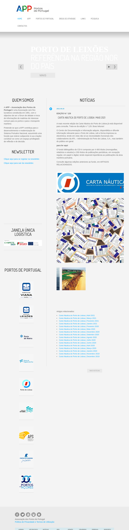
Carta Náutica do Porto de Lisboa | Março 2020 (77, 348)
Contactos (22, 26)
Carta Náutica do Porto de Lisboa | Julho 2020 (77, 340)
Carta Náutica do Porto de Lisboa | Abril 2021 (77, 315)
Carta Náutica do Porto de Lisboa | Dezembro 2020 (79, 332)
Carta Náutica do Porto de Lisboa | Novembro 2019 (79, 354)
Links (83, 18)
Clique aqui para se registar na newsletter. (22, 159)
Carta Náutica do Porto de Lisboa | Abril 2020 (77, 345)
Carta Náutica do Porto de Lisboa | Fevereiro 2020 (79, 326)
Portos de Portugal (45, 18)
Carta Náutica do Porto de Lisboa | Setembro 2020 (79, 335)
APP (29, 18)
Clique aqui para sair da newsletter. (19, 163)
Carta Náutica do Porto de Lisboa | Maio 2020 (77, 329)
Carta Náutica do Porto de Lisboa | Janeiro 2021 (78, 324)
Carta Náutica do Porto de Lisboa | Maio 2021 (81, 117)
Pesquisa (95, 18)
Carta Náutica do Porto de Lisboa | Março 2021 (77, 318)
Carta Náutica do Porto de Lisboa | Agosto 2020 (78, 337)
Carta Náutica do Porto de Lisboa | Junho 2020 (77, 343)
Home (20, 18)
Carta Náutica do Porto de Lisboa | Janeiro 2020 (78, 351)
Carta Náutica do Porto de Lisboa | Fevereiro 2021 (79, 321)
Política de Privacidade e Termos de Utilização (34, 522)
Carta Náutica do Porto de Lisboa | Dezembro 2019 (79, 356)
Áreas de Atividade (67, 18)
